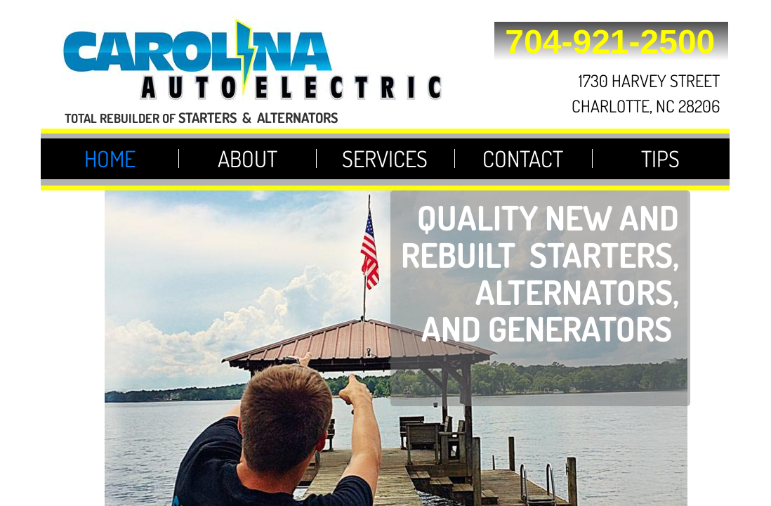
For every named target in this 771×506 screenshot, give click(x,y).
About (247, 158)
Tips (660, 158)
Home (110, 158)
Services (385, 158)
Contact (522, 158)
